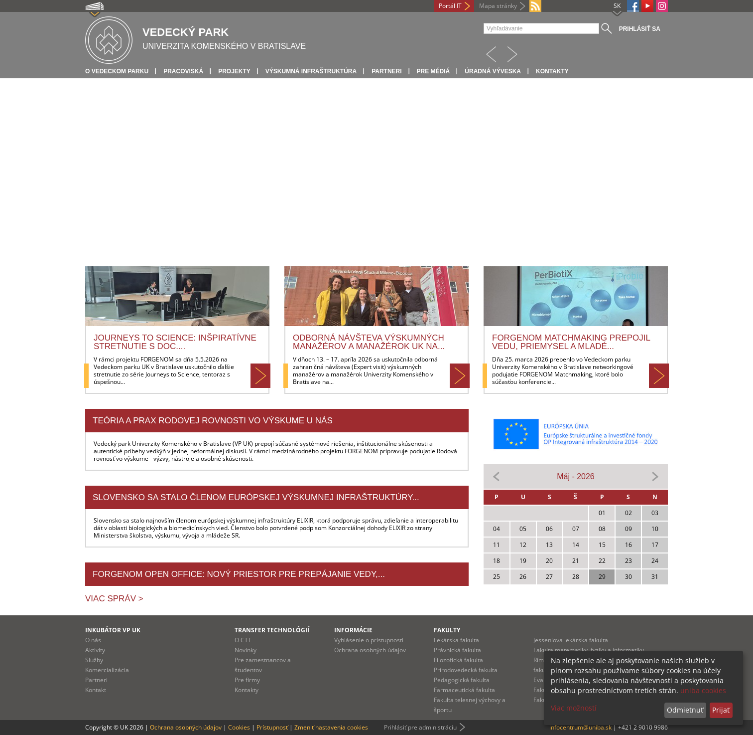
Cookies (239, 727)
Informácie (353, 630)
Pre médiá (433, 71)
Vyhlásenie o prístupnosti (368, 640)
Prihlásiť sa (639, 28)
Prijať (721, 710)
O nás (93, 640)
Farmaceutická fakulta (464, 690)
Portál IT (450, 5)
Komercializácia (107, 670)
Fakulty (447, 630)
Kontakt (95, 690)
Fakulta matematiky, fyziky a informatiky (588, 650)
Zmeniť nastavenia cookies (331, 727)
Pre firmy (247, 680)
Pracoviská (183, 71)
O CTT (243, 640)
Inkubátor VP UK (112, 630)
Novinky (245, 650)
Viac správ (111, 598)
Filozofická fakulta (458, 660)
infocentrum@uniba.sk (580, 727)
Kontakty (552, 71)
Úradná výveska (493, 71)
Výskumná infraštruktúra (311, 71)
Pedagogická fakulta (462, 680)
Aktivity (95, 650)
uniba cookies (703, 690)
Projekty (234, 71)
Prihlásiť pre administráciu (420, 727)
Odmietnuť (685, 710)
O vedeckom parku (116, 71)
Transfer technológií (272, 630)
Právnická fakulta (457, 650)
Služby (94, 660)
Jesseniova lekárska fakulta (570, 640)
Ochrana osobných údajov (370, 650)
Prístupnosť (272, 727)
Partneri (386, 71)
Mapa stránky (498, 5)
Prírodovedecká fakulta (466, 670)
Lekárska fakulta (456, 640)
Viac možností (574, 708)
